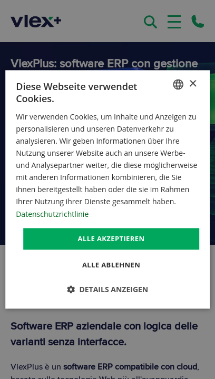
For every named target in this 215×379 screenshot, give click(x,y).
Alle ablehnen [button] (111, 265)
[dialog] (107, 189)
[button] (108, 290)
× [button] (193, 84)
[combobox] (178, 84)
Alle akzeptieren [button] (111, 238)
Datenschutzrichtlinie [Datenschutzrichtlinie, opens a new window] (52, 214)
